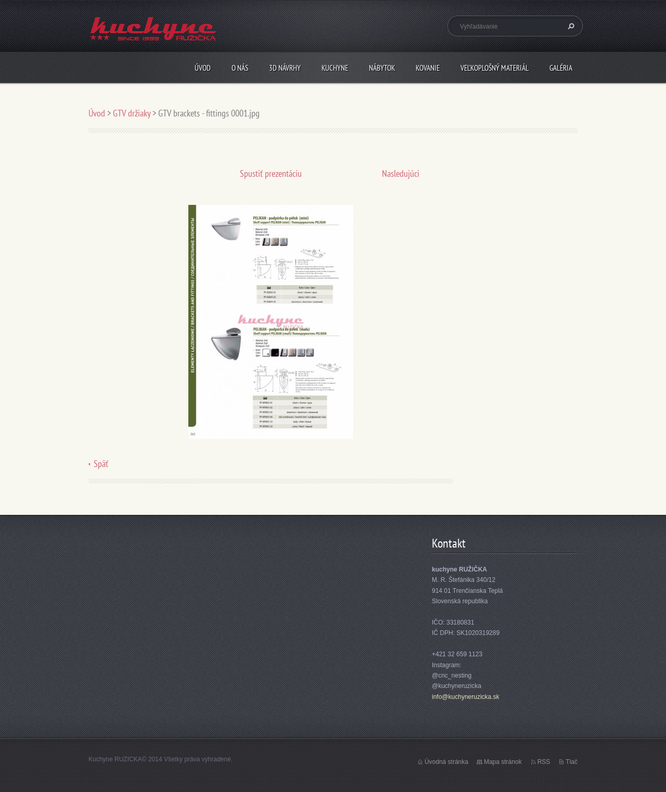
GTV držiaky (131, 113)
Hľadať (570, 26)
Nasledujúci (400, 173)
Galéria (560, 68)
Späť (101, 464)
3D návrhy (285, 68)
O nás (240, 68)
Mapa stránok (503, 761)
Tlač (572, 761)
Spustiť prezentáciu (271, 173)
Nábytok (382, 68)
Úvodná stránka (446, 761)
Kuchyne (335, 68)
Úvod (203, 68)
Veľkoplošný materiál (494, 68)
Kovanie (428, 68)
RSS (543, 761)
